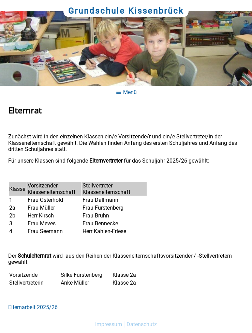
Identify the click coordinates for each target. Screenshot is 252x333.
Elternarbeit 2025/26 (33, 307)
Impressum (108, 324)
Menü (126, 92)
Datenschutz (142, 324)
